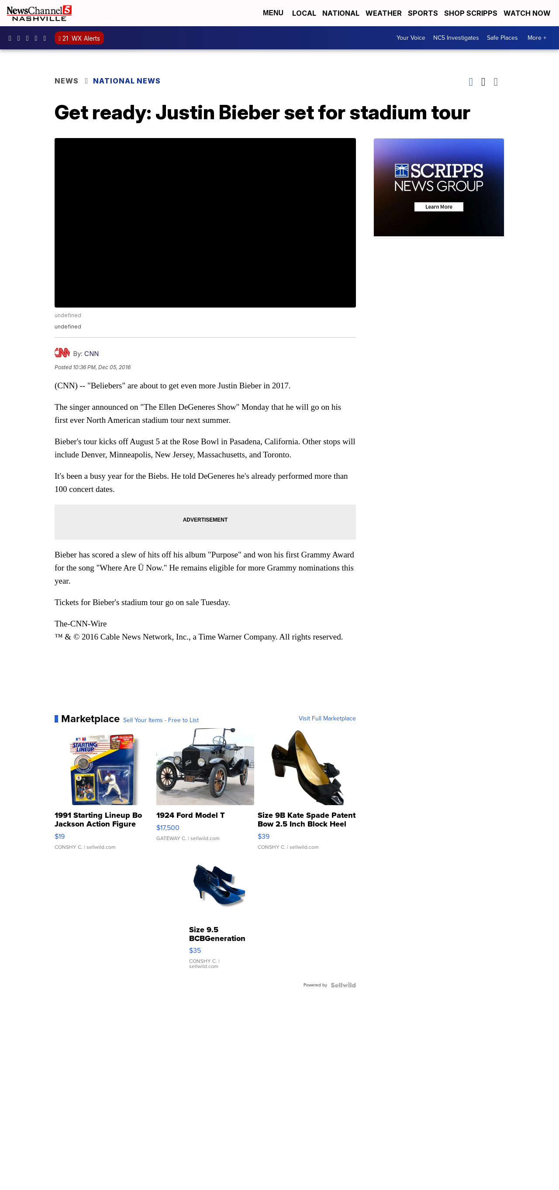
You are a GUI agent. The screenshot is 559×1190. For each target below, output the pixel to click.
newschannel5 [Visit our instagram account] (20, 38)
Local (304, 13)
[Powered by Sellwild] (343, 985)
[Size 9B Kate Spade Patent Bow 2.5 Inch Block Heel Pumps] (307, 793)
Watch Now (528, 13)
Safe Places (502, 37)
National (340, 13)
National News (127, 80)
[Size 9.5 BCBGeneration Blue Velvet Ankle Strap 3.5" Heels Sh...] (217, 918)
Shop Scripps (470, 13)
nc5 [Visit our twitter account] (29, 38)
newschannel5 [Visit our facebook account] (12, 38)
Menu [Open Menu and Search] (273, 13)
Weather (384, 13)
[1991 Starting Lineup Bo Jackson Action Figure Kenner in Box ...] (104, 793)
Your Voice (411, 37)
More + (537, 37)
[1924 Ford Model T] (205, 793)
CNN (91, 353)
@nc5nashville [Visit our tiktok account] (46, 38)
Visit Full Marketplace (327, 719)
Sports (423, 13)
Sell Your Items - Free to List (161, 720)
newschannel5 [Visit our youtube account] (38, 38)
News (67, 80)
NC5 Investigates (456, 37)
